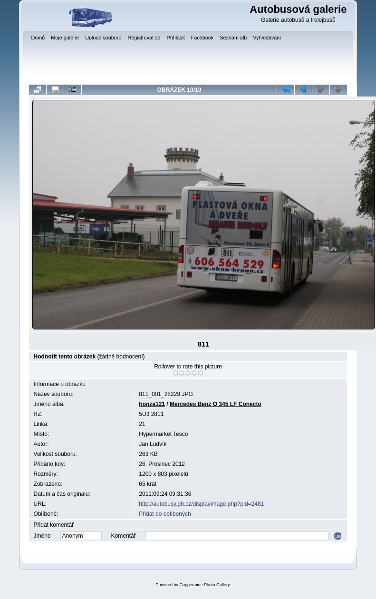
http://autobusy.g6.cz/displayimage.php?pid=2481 (201, 504)
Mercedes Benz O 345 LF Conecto (215, 404)
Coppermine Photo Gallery (204, 584)
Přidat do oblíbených (165, 514)
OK (338, 536)
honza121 (152, 404)
